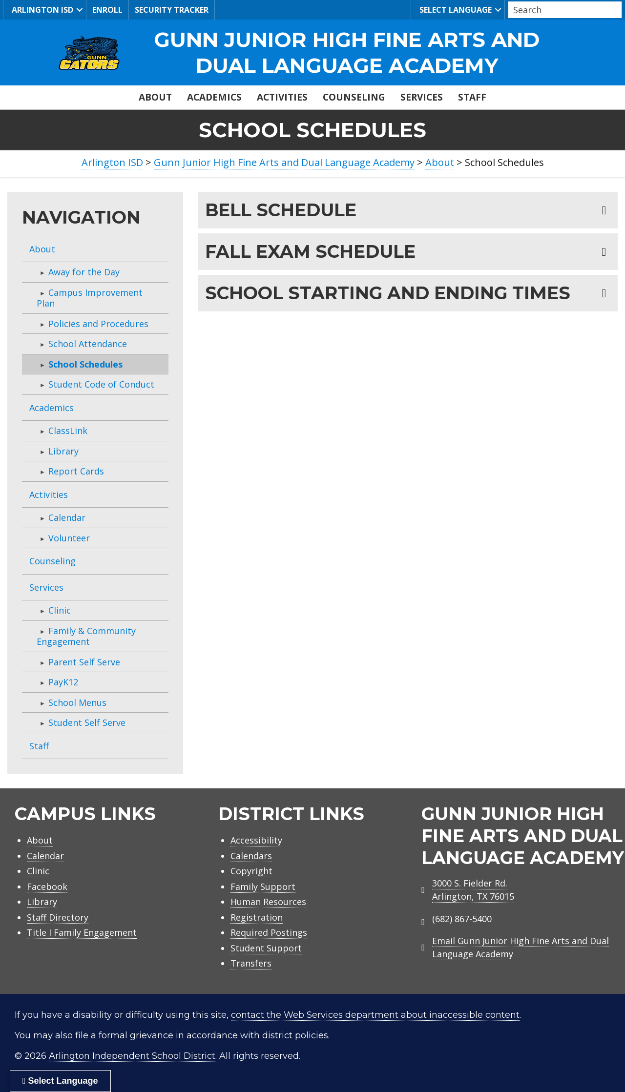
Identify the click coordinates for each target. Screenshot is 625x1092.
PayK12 (63, 682)
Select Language (454, 9)
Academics (214, 97)
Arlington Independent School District (132, 1056)
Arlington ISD (41, 9)
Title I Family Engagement (82, 932)
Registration (256, 917)
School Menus (77, 702)
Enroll (107, 9)
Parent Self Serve (84, 662)
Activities (282, 97)
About (155, 97)
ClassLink (67, 430)
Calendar (66, 517)
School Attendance (87, 344)
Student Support (266, 948)
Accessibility (256, 840)
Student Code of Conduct (101, 384)
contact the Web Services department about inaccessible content (375, 1015)
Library (63, 451)
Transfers (250, 963)
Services (421, 97)
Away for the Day (84, 272)
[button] (79, 10)
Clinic (59, 610)
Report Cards (76, 471)
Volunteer (69, 538)
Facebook (47, 886)
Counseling (354, 97)
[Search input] (562, 9)
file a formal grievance (124, 1035)
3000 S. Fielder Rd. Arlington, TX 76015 (473, 889)
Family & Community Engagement (86, 636)
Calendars (251, 856)
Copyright (251, 871)
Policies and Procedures (98, 324)
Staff (472, 97)
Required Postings (268, 932)
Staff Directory (57, 917)
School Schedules (85, 364)
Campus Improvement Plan (90, 298)
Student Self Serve (86, 722)
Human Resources (268, 901)
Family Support (262, 886)
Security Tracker (171, 9)
